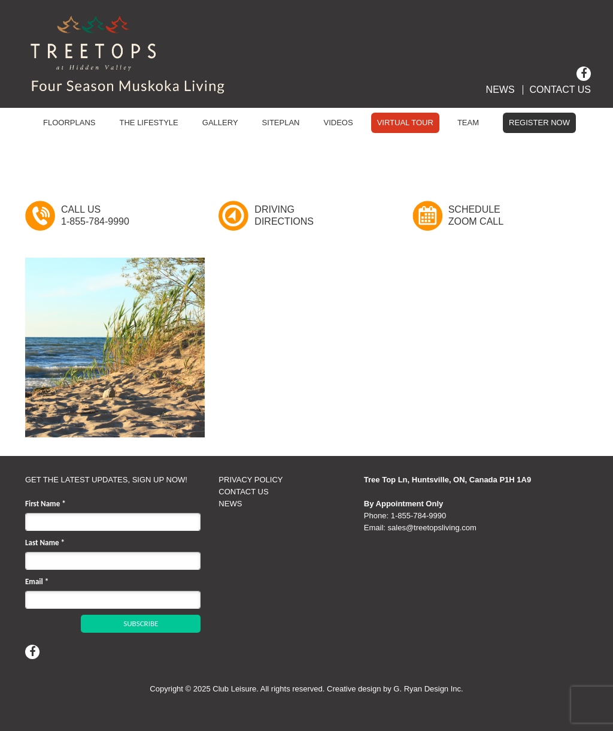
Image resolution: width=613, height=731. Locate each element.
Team (468, 122)
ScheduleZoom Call (475, 215)
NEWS (230, 503)
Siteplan (281, 122)
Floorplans (69, 122)
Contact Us (560, 90)
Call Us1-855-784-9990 (95, 215)
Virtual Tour (405, 122)
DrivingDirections (284, 215)
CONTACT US (243, 491)
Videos (338, 122)
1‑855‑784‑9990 (419, 515)
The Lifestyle (149, 122)
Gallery (220, 122)
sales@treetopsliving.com (432, 527)
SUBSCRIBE (140, 623)
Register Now (539, 122)
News (500, 90)
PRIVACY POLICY (251, 479)
